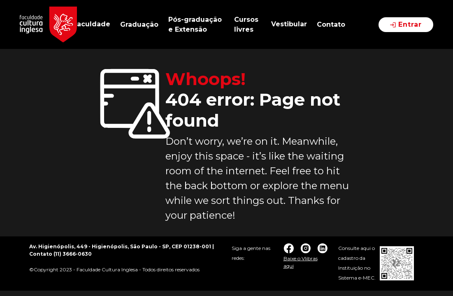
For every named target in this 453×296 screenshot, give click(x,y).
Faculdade (91, 24)
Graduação (139, 24)
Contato (331, 24)
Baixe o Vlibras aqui (300, 262)
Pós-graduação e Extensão (195, 24)
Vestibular (289, 24)
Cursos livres (246, 24)
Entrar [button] (406, 24)
